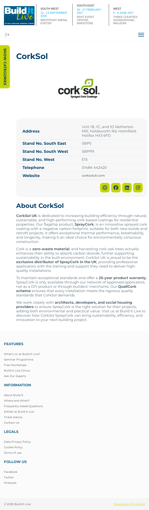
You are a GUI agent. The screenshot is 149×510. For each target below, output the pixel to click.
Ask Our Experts (15, 376)
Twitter (9, 477)
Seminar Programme (18, 359)
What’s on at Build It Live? (22, 354)
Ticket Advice (13, 417)
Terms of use (12, 453)
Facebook (10, 472)
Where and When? (17, 400)
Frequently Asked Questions (23, 406)
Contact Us (11, 422)
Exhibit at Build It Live (19, 411)
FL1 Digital (138, 504)
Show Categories (5, 66)
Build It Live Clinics (17, 370)
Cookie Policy (13, 447)
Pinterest (10, 483)
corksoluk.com (93, 175)
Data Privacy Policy (17, 442)
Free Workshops (15, 365)
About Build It (13, 395)
